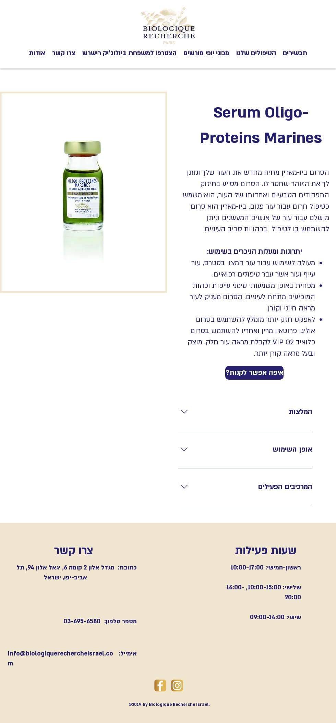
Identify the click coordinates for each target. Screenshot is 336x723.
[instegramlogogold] (177, 685)
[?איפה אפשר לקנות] (254, 373)
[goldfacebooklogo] (160, 685)
